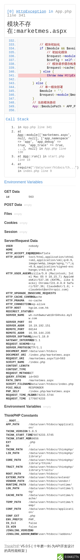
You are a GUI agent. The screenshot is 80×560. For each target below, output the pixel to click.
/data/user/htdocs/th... (54, 167)
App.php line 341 (37, 127)
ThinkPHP (12, 546)
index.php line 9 (37, 171)
